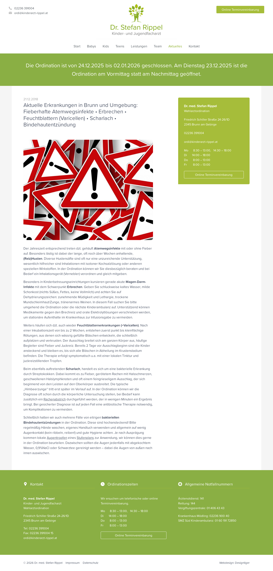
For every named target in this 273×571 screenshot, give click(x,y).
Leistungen (139, 46)
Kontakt (194, 46)
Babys (91, 46)
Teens (120, 46)
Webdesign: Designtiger (234, 562)
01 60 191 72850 (225, 520)
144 (193, 503)
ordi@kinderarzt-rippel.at (31, 13)
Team (158, 46)
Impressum (73, 562)
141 (202, 498)
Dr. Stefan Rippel (136, 20)
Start (77, 46)
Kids (106, 46)
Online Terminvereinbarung (240, 9)
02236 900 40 (219, 515)
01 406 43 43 (215, 508)
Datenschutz (90, 562)
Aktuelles (175, 46)
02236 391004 (24, 8)
